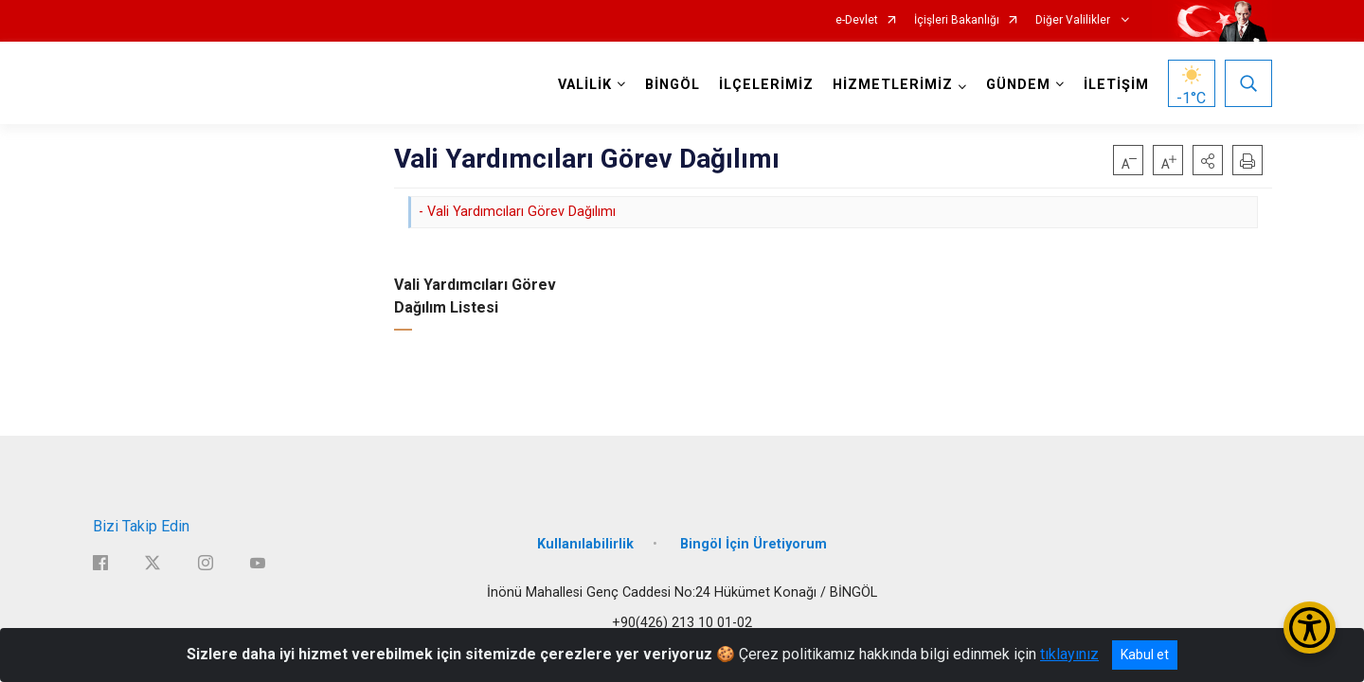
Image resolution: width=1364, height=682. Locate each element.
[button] (1208, 160)
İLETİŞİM (1116, 85)
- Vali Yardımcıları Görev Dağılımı (517, 212)
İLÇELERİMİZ (766, 85)
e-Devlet (856, 20)
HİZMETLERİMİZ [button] (893, 85)
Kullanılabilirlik (585, 542)
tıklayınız (1069, 654)
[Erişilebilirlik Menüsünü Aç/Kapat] (1309, 627)
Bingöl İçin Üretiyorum (753, 542)
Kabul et (1145, 654)
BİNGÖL (672, 85)
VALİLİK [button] (585, 85)
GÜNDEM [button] (1018, 85)
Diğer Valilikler (1074, 20)
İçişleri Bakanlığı (956, 20)
